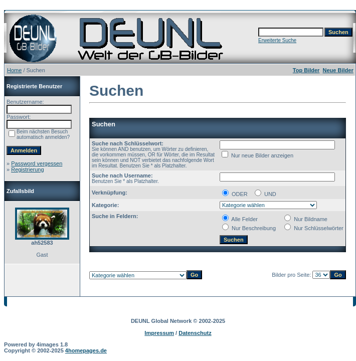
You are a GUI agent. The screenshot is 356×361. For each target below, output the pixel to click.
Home (14, 70)
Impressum (159, 333)
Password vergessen (36, 163)
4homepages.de (86, 350)
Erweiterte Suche (277, 40)
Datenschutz (195, 333)
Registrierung (27, 169)
